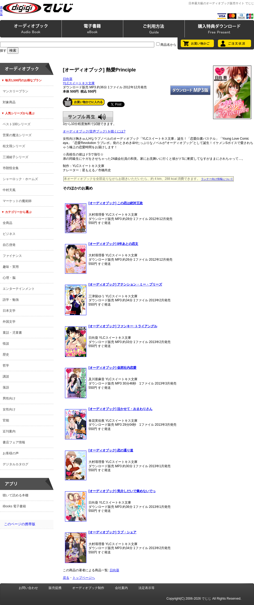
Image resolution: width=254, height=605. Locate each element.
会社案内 (121, 588)
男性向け (9, 398)
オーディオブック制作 (88, 588)
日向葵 (67, 79)
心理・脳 (9, 278)
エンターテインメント (19, 289)
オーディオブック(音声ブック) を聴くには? (94, 131)
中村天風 (9, 190)
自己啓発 (9, 245)
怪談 (6, 343)
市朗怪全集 (11, 168)
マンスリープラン (15, 91)
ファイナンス (12, 256)
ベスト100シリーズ (16, 124)
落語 (6, 387)
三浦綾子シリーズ (15, 157)
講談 (6, 376)
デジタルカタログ (15, 464)
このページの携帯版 (19, 524)
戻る (66, 578)
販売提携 (55, 588)
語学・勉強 (11, 300)
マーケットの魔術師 (17, 201)
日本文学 (9, 311)
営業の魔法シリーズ (17, 135)
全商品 (7, 223)
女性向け (9, 409)
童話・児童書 (12, 332)
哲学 (6, 365)
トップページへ (83, 578)
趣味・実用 (11, 267)
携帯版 (1, 11)
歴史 (6, 354)
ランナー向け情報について (217, 178)
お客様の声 (11, 453)
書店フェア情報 (14, 442)
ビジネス (9, 234)
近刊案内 (9, 431)
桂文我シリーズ (14, 146)
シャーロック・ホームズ (20, 179)
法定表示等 (146, 588)
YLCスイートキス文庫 (79, 83)
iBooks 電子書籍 (14, 506)
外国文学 (9, 322)
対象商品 (9, 102)
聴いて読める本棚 (15, 495)
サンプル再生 (88, 116)
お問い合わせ (28, 588)
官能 (6, 420)
